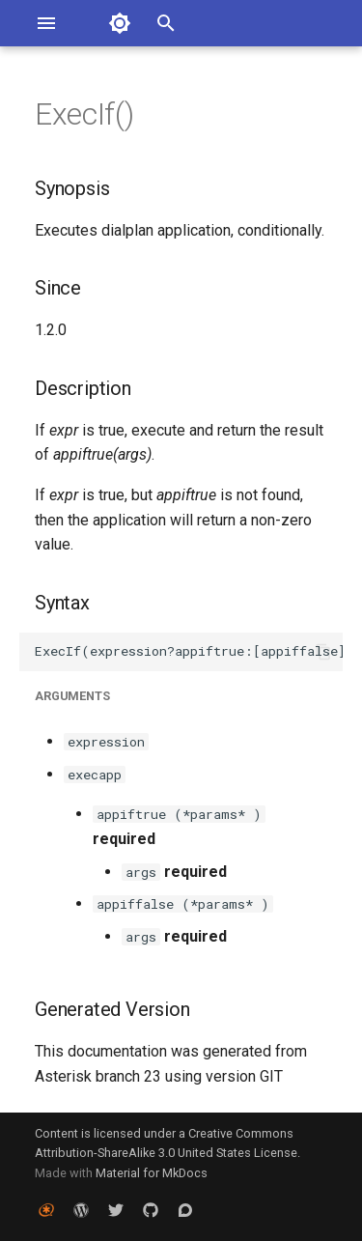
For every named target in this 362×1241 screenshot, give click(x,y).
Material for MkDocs (152, 1173)
